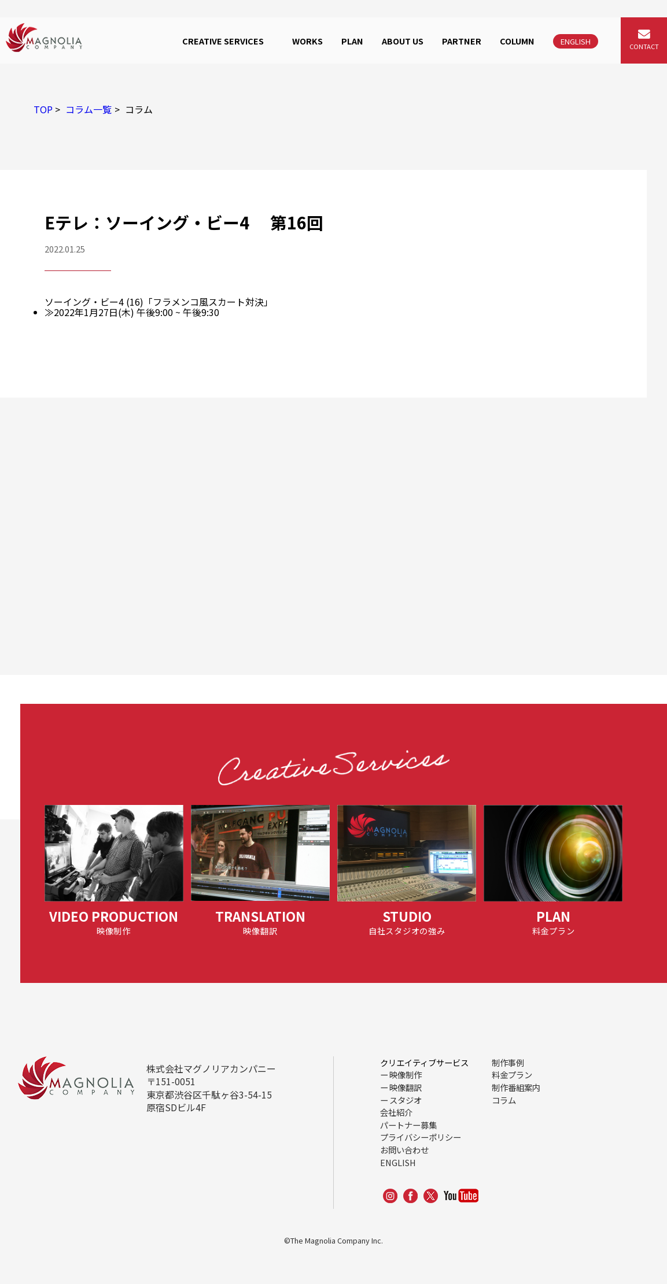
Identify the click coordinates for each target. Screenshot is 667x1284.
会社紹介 (396, 1112)
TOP (43, 109)
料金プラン (512, 1074)
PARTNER (461, 41)
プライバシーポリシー (420, 1137)
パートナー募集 (408, 1125)
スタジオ (405, 1100)
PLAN (352, 41)
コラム (504, 1100)
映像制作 (405, 1074)
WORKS (307, 41)
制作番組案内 (516, 1087)
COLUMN (517, 41)
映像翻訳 (405, 1087)
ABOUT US (402, 41)
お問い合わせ (404, 1150)
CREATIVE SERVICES (223, 41)
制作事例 (508, 1062)
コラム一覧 (88, 109)
